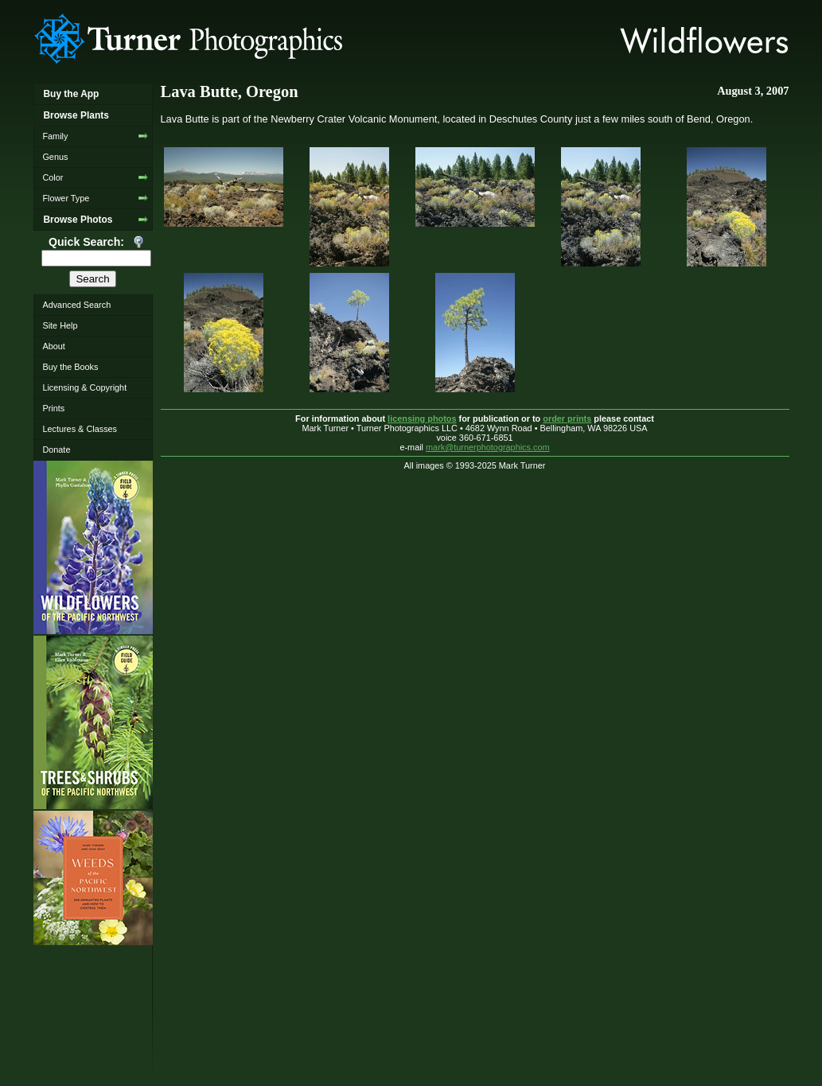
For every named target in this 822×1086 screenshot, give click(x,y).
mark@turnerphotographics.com (488, 447)
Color (52, 177)
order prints (567, 418)
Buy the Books (70, 367)
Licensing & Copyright (84, 387)
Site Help (59, 325)
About (53, 346)
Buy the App (71, 93)
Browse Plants (75, 115)
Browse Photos (77, 219)
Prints (53, 408)
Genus (55, 157)
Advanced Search (76, 304)
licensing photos (422, 418)
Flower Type (65, 198)
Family (55, 136)
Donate (56, 449)
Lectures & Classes (79, 429)
